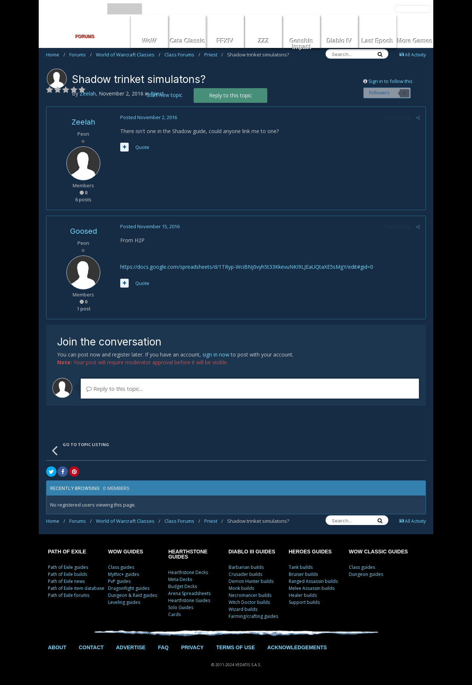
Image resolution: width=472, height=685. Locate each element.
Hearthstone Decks (188, 572)
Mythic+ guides (123, 574)
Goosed (83, 231)
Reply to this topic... (114, 388)
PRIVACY (192, 647)
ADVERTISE (130, 647)
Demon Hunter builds (251, 581)
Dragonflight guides (128, 588)
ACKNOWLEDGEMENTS (297, 647)
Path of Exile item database (76, 588)
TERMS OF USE (235, 647)
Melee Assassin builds (311, 588)
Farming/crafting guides (253, 616)
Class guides (121, 567)
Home (55, 54)
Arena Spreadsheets (189, 593)
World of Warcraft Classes (128, 54)
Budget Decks (182, 586)
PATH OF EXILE (67, 551)
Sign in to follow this (390, 81)
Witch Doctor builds (249, 602)
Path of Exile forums (68, 595)
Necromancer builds (250, 595)
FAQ (163, 647)
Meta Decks (180, 579)
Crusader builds (245, 574)
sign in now (215, 354)
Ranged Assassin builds (313, 581)
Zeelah (83, 122)
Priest (213, 54)
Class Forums (182, 54)
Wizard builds (243, 609)
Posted (148, 117)
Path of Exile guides (68, 567)
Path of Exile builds (67, 574)
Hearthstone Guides (189, 600)
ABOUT (57, 647)
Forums (80, 54)
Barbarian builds (246, 567)
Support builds (304, 602)
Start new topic (164, 94)
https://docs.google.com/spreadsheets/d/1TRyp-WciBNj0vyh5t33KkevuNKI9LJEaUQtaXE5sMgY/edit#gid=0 (246, 266)
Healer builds (303, 595)
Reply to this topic (230, 95)
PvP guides (119, 581)
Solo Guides (180, 607)
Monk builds (241, 588)
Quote (142, 147)
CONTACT (91, 647)
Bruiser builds (303, 574)
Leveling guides (124, 602)
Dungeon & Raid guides (132, 595)
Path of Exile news (66, 581)
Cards (174, 614)
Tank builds (301, 567)
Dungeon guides (366, 574)
